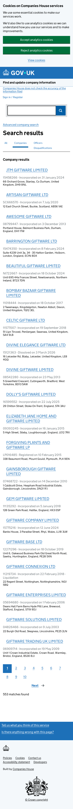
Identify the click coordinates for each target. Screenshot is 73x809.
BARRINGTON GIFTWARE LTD (31, 241)
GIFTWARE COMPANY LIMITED (32, 520)
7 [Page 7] (60, 668)
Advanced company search (21, 125)
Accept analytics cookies (36, 40)
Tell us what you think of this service (25, 725)
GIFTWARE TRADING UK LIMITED (34, 641)
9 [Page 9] (16, 677)
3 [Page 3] (25, 668)
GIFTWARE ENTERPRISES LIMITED (36, 595)
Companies (20, 142)
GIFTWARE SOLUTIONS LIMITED (34, 619)
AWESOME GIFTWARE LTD (28, 216)
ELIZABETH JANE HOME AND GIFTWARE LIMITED (31, 418)
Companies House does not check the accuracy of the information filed (34, 89)
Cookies (20, 758)
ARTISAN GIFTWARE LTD (27, 194)
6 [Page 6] (51, 668)
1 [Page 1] (7, 668)
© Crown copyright (36, 799)
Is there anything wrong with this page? (28, 732)
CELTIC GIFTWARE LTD (25, 320)
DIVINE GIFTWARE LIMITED (30, 369)
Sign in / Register (13, 97)
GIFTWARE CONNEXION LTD (30, 566)
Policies (7, 758)
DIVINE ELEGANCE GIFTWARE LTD (36, 345)
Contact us (34, 758)
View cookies (36, 60)
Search (61, 110)
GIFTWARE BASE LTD (24, 541)
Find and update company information (29, 82)
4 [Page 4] (34, 668)
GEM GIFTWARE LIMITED (27, 498)
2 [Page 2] (16, 668)
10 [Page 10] (24, 677)
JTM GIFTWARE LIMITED (27, 170)
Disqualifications (43, 148)
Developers (40, 762)
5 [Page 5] (42, 668)
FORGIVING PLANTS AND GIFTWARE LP (28, 445)
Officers (38, 142)
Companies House (23, 769)
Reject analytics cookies (37, 50)
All (5, 142)
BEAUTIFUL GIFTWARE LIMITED (33, 266)
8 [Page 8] (7, 677)
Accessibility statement (16, 762)
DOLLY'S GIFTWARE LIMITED (31, 394)
